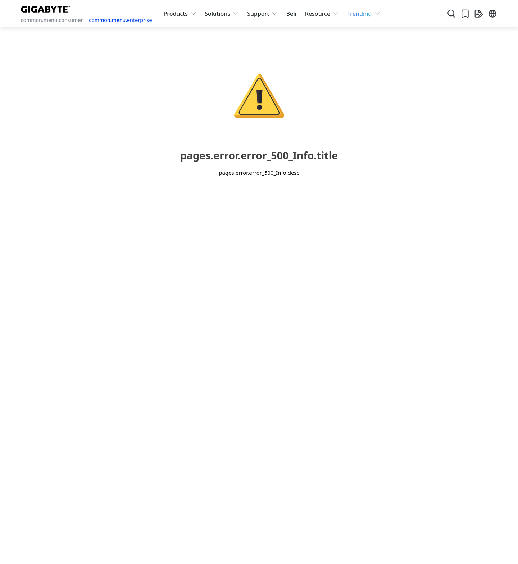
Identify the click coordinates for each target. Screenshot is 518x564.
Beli (291, 14)
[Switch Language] (492, 13)
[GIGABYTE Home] (47, 8)
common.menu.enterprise (120, 20)
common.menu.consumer (52, 20)
